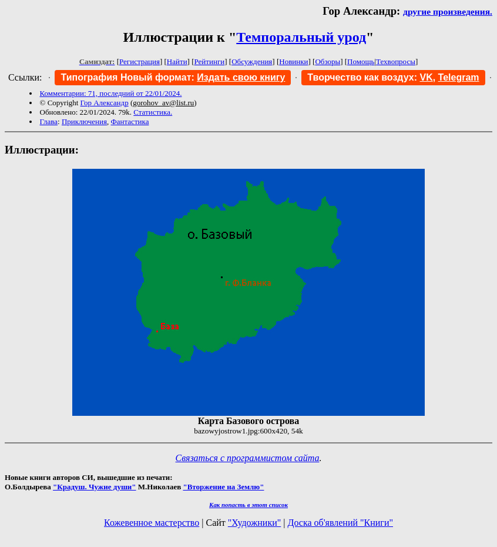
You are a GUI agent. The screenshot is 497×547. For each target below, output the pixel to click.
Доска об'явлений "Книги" (340, 523)
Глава (49, 121)
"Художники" (254, 523)
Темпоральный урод (301, 37)
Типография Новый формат (126, 77)
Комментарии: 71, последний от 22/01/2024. (111, 93)
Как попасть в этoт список (248, 504)
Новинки (293, 61)
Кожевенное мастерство (151, 523)
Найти (177, 61)
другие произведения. (447, 11)
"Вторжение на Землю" (223, 486)
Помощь (360, 61)
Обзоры (327, 61)
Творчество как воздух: (369, 77)
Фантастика (130, 121)
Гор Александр (104, 102)
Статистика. (152, 112)
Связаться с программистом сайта (248, 458)
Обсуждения (251, 61)
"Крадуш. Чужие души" (94, 486)
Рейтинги (209, 61)
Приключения (84, 121)
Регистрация (139, 61)
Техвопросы (395, 61)
